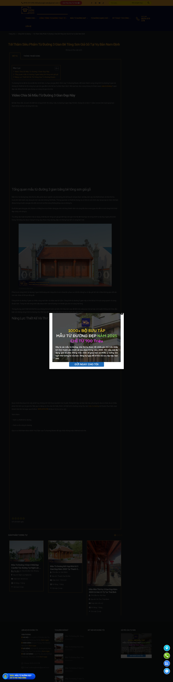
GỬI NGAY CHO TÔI (86, 364)
